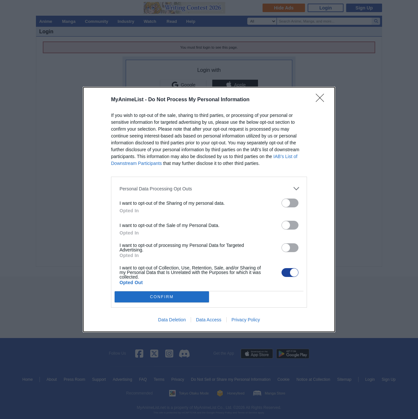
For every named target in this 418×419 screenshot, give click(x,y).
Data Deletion (172, 319)
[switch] (289, 203)
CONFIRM (162, 297)
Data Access (208, 319)
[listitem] (209, 188)
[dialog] (209, 209)
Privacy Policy (246, 319)
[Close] (322, 100)
